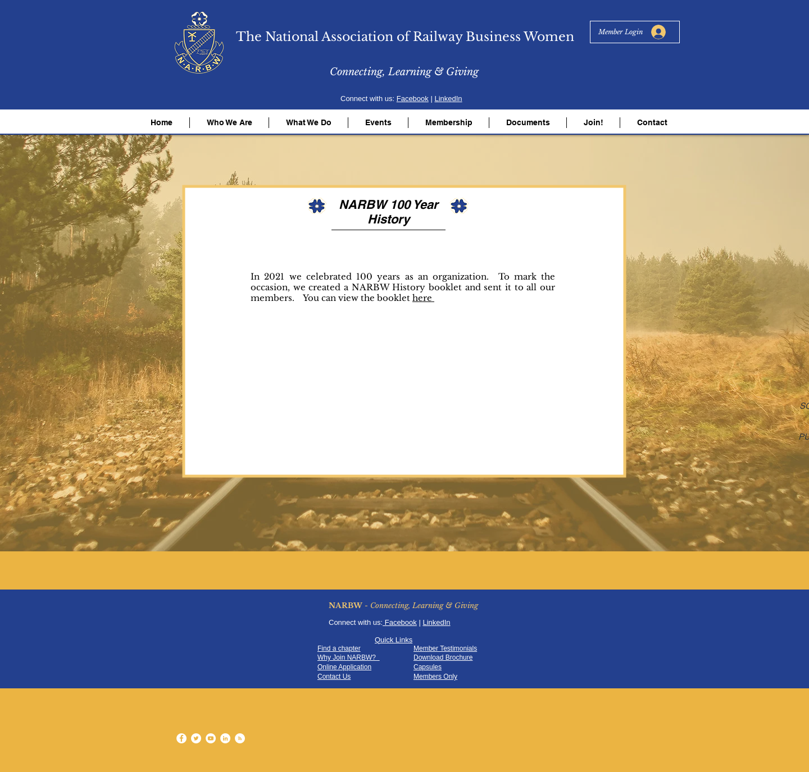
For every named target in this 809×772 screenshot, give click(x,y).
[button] (229, 122)
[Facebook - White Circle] (181, 738)
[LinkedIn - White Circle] (225, 738)
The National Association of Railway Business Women (405, 36)
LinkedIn (448, 98)
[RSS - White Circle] (240, 738)
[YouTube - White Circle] (211, 738)
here (423, 298)
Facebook (413, 98)
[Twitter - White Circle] (196, 738)
